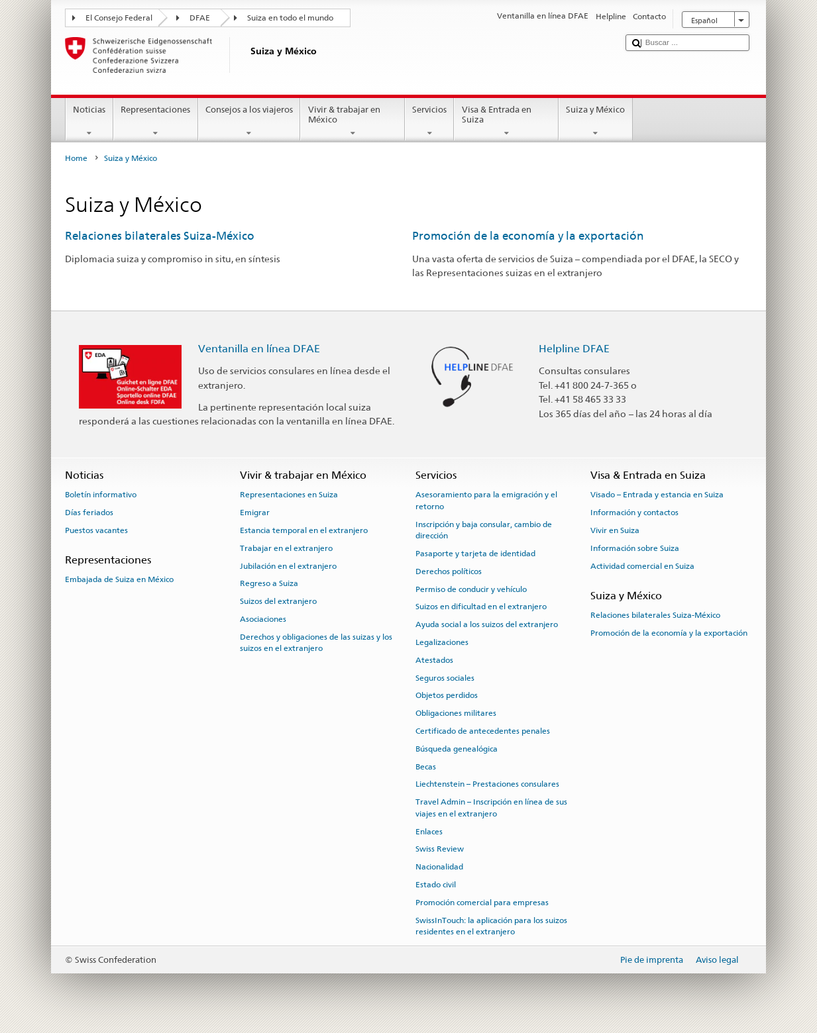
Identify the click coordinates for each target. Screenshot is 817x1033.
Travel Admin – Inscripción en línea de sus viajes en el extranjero (491, 807)
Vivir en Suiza (614, 530)
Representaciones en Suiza (289, 494)
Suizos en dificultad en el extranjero (481, 606)
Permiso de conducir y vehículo (471, 588)
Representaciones (155, 121)
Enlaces (429, 831)
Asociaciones (263, 619)
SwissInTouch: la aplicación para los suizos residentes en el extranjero (491, 925)
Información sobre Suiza (634, 548)
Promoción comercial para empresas (482, 902)
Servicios (430, 121)
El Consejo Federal (118, 18)
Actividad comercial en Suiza (642, 565)
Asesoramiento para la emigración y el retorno (486, 500)
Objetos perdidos (446, 695)
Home (76, 158)
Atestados (434, 660)
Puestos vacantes (96, 530)
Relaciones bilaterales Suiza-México (159, 235)
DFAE (200, 18)
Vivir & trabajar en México (352, 121)
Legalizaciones (441, 642)
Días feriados (89, 512)
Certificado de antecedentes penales (482, 731)
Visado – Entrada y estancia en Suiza (657, 494)
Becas (425, 766)
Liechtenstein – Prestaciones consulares (487, 784)
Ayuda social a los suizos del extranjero (486, 624)
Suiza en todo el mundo (290, 18)
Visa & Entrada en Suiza (506, 121)
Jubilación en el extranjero (288, 565)
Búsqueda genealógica (456, 749)
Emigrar (255, 512)
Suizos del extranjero (278, 601)
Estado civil (435, 884)
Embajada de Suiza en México (119, 579)
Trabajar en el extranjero (286, 548)
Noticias (89, 121)
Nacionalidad (439, 866)
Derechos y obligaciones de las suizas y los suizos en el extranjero (316, 642)
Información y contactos (634, 512)
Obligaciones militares (455, 713)
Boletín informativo (100, 494)
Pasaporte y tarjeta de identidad (475, 553)
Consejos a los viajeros (249, 121)
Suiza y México (595, 121)
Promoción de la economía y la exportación (528, 235)
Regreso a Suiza (269, 583)
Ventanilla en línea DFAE (259, 348)
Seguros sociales (444, 677)
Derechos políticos (448, 571)
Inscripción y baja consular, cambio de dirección (483, 529)
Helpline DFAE (574, 348)
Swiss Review (439, 849)
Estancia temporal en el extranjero (304, 530)
